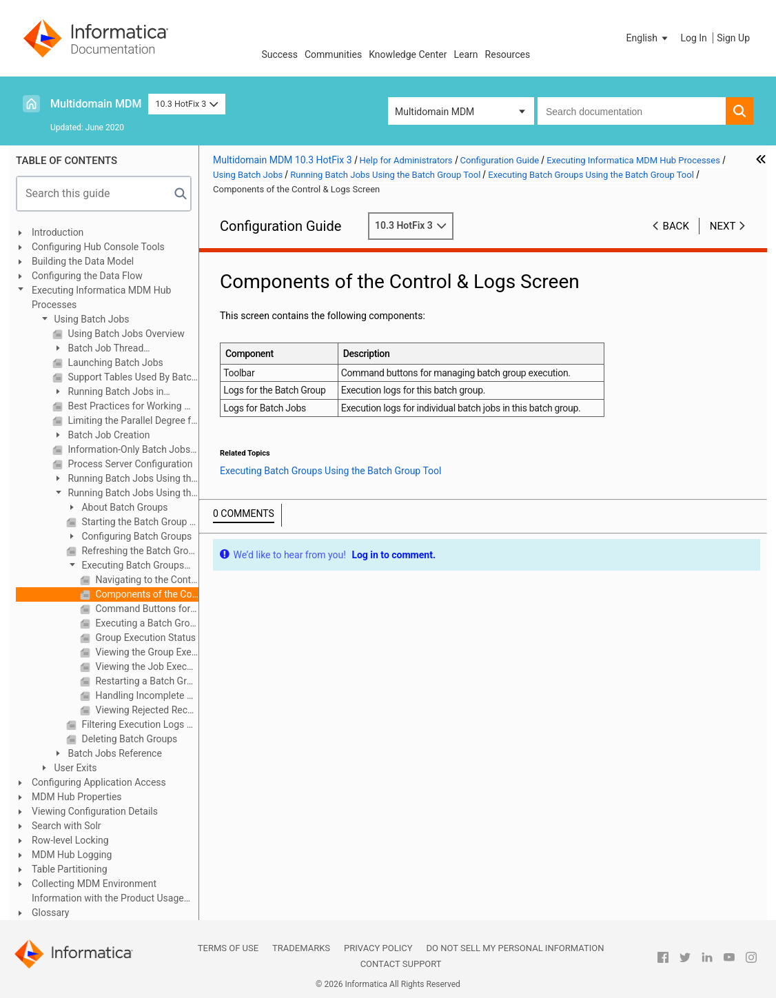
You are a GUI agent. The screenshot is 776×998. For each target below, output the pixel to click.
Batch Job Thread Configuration (97, 349)
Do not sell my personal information (515, 948)
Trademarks (301, 948)
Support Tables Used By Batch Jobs (131, 377)
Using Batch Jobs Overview (125, 333)
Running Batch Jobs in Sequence (108, 392)
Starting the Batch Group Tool (138, 521)
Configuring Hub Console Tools (98, 246)
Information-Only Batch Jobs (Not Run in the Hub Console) (131, 449)
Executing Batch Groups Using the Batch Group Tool (125, 566)
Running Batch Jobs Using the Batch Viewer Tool (124, 479)
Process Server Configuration (128, 463)
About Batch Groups (123, 507)
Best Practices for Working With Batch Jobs (131, 405)
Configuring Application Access (99, 782)
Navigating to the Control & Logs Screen (145, 579)
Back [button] (676, 226)
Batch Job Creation (107, 434)
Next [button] (723, 226)
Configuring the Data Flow (87, 275)
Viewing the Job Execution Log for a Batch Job (145, 666)
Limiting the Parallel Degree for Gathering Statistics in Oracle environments (131, 420)
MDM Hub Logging (72, 854)
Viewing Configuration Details (95, 811)
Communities (333, 54)
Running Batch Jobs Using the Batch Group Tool (124, 493)
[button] (648, 37)
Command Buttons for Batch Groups (145, 608)
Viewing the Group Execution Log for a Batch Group (145, 652)
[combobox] (632, 111)
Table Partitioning (70, 869)
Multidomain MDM (95, 103)
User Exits (74, 767)
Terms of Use (228, 948)
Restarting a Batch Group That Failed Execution (145, 680)
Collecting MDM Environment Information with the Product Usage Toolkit (108, 892)
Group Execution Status (144, 637)
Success (279, 54)
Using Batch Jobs (90, 319)
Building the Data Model (83, 261)
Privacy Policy (378, 948)
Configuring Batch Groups (135, 536)
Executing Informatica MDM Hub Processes (101, 297)
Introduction (57, 232)
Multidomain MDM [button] (434, 111)
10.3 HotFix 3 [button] (186, 104)
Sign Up (733, 37)
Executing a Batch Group (145, 623)
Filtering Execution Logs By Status (138, 724)
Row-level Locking (70, 840)
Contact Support (401, 964)
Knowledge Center (408, 54)
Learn (466, 54)
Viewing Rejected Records (145, 709)
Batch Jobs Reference (113, 753)
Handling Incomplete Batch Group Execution (145, 695)
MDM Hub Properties (77, 796)
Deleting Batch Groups (128, 738)
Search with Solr (66, 825)
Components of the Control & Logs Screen (145, 594)
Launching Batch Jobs (114, 362)
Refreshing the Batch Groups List (138, 550)
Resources (508, 54)
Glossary (50, 912)
